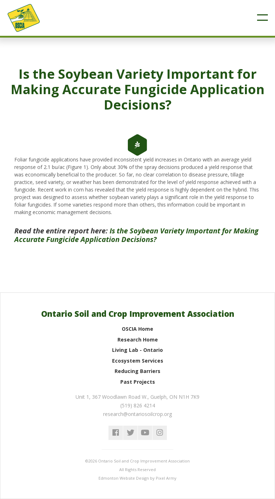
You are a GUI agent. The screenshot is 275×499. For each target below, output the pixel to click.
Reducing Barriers (137, 371)
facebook (115, 433)
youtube (145, 433)
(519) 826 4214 (137, 405)
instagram (160, 433)
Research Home (137, 339)
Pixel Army (166, 478)
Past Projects (137, 381)
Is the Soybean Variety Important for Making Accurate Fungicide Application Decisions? (136, 235)
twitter (130, 433)
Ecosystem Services (137, 360)
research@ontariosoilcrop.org (137, 414)
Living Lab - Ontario (137, 350)
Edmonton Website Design (123, 478)
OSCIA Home (137, 328)
